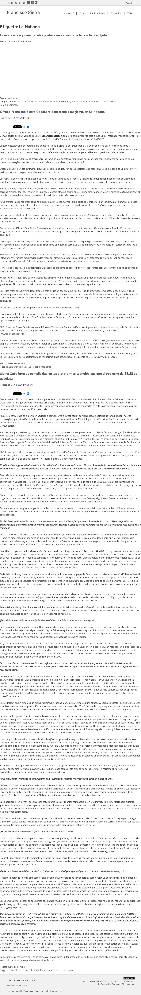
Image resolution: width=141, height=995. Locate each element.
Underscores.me (56, 991)
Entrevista (28, 970)
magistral (46, 366)
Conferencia (15, 366)
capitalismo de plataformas (22, 101)
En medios (116, 13)
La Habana (64, 101)
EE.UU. (18, 970)
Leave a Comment (9, 104)
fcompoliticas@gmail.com (16, 985)
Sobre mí (69, 13)
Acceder (130, 3)
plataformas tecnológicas (60, 970)
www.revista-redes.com (118, 340)
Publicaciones (97, 13)
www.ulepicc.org (107, 356)
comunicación (45, 101)
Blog (82, 13)
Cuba (55, 101)
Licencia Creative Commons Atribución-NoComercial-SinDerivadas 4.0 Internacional (116, 982)
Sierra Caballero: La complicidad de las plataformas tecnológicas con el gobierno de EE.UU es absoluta (68, 376)
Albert (29, 41)
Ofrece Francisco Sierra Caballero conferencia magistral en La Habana (52, 112)
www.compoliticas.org (12, 333)
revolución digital (110, 101)
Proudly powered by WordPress (19, 991)
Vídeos (131, 13)
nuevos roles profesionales (85, 101)
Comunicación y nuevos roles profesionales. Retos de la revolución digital (54, 35)
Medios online (17, 363)
